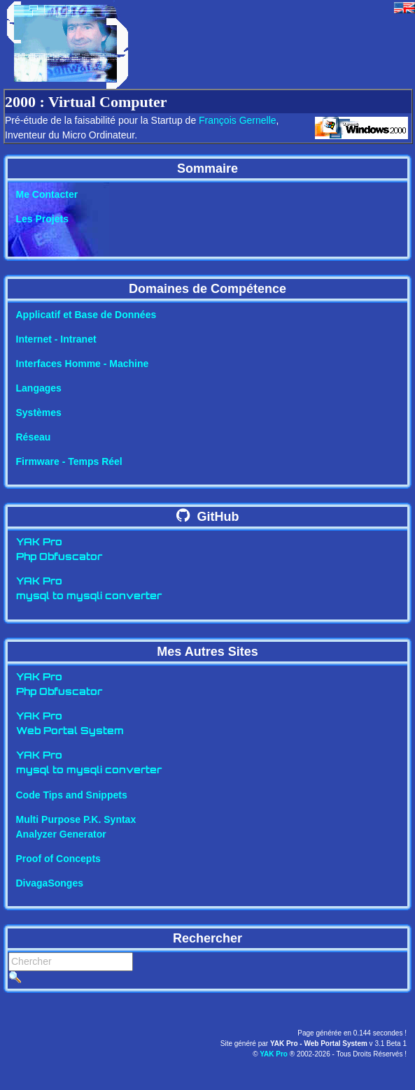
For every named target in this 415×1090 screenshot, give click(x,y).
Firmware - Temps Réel (69, 461)
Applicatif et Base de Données (86, 314)
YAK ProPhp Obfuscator (59, 550)
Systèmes (39, 412)
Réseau (33, 437)
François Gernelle (237, 120)
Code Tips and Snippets (71, 795)
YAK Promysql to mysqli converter (89, 589)
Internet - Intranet (56, 339)
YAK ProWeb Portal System (70, 724)
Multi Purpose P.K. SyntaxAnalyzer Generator (76, 827)
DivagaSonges (49, 883)
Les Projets (42, 218)
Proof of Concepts (58, 858)
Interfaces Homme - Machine (82, 363)
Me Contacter (47, 194)
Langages (39, 388)
